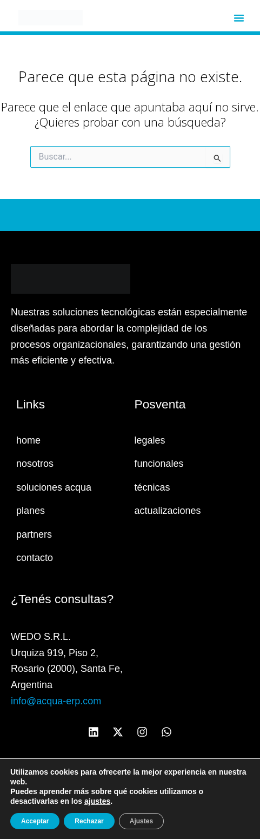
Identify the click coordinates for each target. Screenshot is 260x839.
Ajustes (141, 821)
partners (34, 534)
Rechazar (89, 821)
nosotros (35, 463)
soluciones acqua (53, 487)
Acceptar (35, 821)
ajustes (97, 801)
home (28, 440)
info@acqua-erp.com (56, 701)
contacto (34, 557)
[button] (239, 18)
